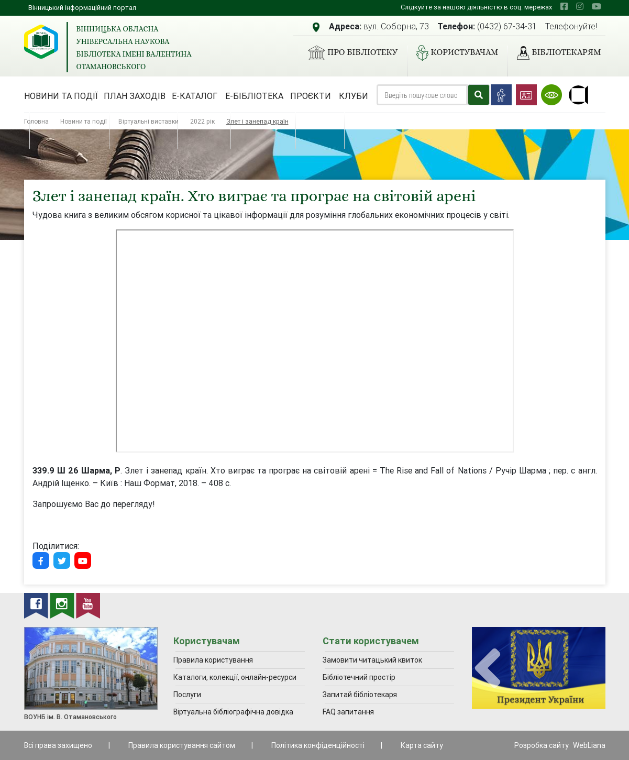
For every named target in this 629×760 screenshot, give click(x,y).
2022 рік (202, 121)
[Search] (422, 94)
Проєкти (310, 96)
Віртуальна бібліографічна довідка (233, 712)
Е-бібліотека (254, 96)
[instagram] (580, 6)
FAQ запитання (348, 712)
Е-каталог (194, 96)
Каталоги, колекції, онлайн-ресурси (234, 677)
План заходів (134, 96)
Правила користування (213, 660)
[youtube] (596, 6)
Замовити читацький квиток (372, 660)
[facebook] (564, 6)
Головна (36, 121)
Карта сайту (422, 745)
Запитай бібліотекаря (360, 694)
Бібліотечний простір (359, 677)
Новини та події (61, 96)
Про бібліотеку (349, 53)
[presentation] (487, 668)
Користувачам (453, 53)
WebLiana (589, 745)
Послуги (187, 694)
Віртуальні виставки (148, 121)
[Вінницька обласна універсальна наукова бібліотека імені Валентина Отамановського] (41, 41)
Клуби (353, 96)
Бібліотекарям (555, 53)
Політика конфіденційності (318, 745)
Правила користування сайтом (181, 745)
